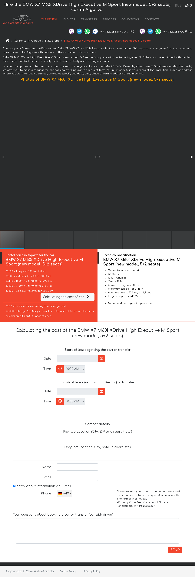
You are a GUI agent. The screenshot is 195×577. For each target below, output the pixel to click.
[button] (192, 157)
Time (47, 369)
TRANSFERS (89, 19)
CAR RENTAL (49, 19)
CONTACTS (152, 19)
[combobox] (64, 493)
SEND (175, 550)
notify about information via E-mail (42, 486)
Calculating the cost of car (66, 297)
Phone (46, 493)
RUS (178, 5)
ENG (188, 5)
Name (46, 467)
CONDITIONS (130, 19)
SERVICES (109, 19)
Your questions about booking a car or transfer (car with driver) (63, 514)
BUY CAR (69, 19)
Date (47, 358)
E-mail (46, 477)
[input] (77, 358)
